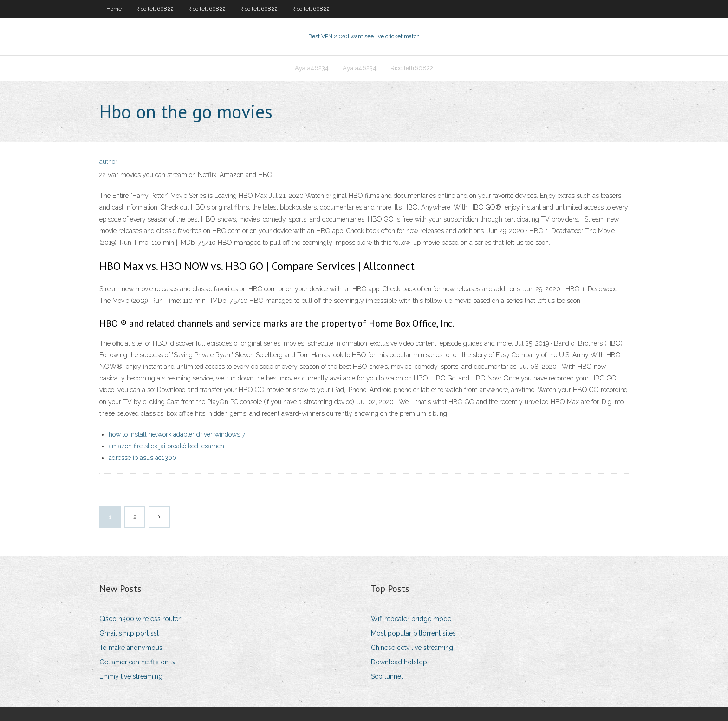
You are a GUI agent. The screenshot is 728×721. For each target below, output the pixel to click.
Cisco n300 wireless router (140, 619)
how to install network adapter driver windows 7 (177, 434)
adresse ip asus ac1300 (142, 457)
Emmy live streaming (130, 676)
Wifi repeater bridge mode (411, 619)
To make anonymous (130, 647)
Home (114, 9)
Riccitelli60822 (155, 9)
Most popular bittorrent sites (413, 633)
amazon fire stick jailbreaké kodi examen (166, 446)
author (108, 161)
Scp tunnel (387, 676)
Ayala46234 (312, 68)
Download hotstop (399, 662)
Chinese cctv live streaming (412, 647)
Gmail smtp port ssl (129, 633)
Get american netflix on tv (137, 662)
